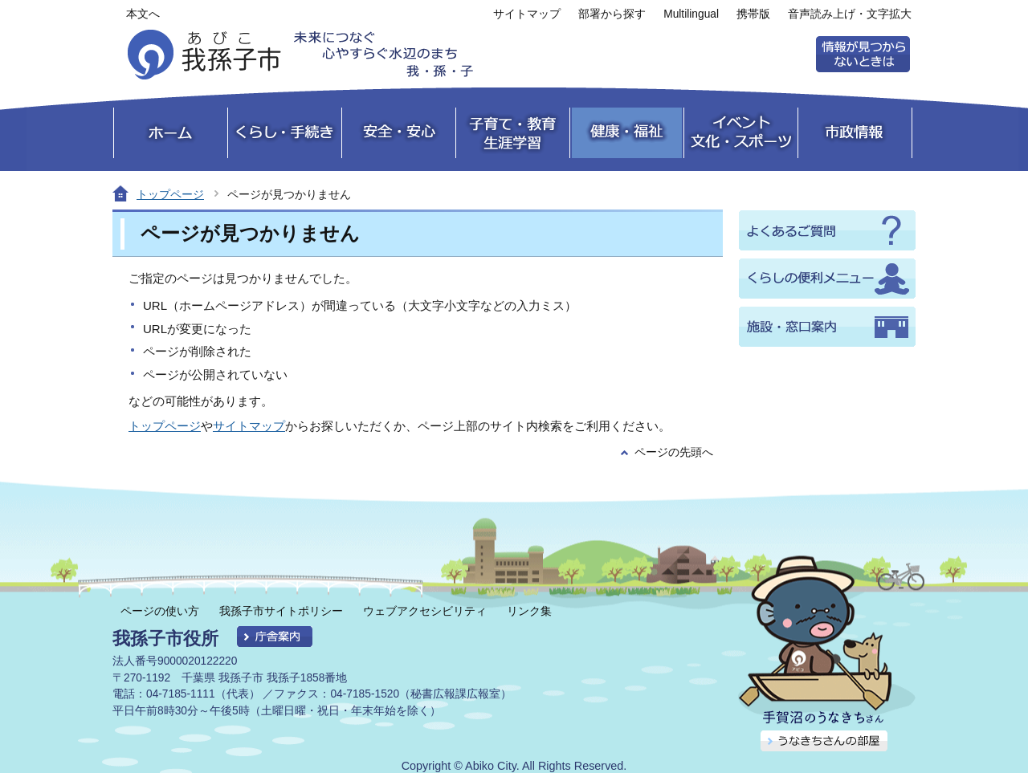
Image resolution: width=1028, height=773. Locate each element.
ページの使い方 (159, 610)
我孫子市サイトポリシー (281, 610)
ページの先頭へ (673, 452)
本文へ (143, 14)
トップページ (170, 194)
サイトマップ (527, 14)
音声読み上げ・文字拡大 (850, 14)
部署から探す (612, 14)
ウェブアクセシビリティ (425, 610)
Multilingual (691, 14)
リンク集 (529, 610)
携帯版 (753, 14)
